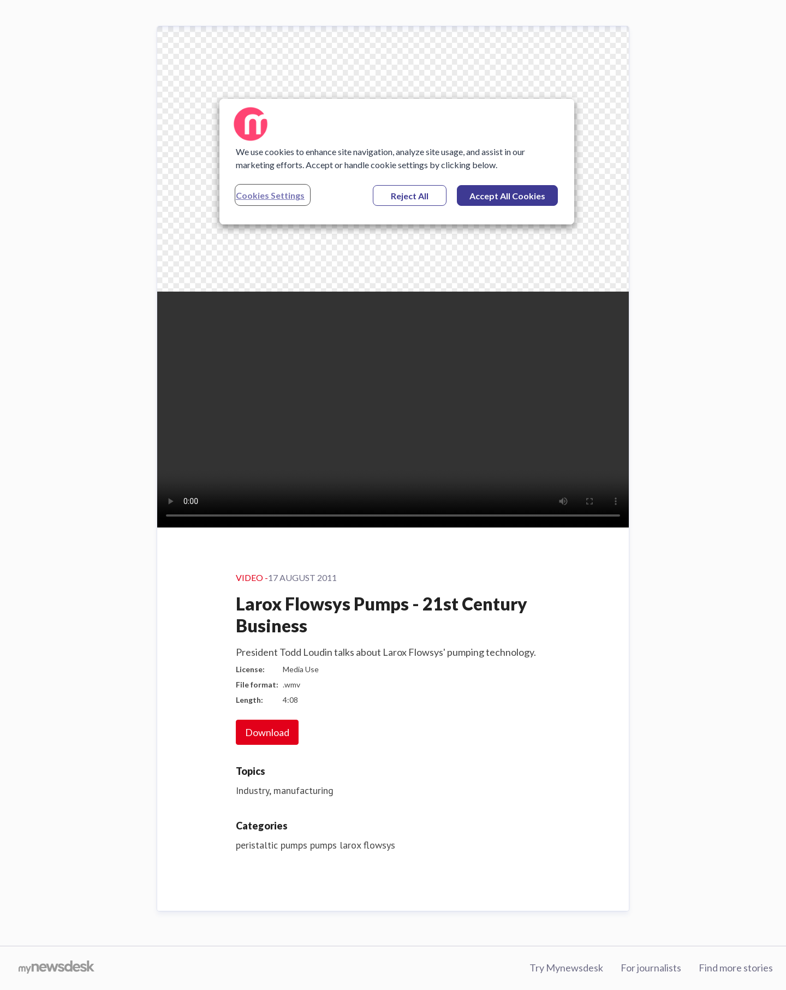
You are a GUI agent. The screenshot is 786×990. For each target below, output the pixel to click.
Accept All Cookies (507, 196)
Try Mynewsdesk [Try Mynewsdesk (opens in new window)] (566, 968)
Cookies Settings (270, 195)
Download (267, 732)
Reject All (409, 196)
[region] (396, 161)
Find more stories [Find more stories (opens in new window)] (736, 968)
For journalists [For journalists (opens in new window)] (651, 968)
